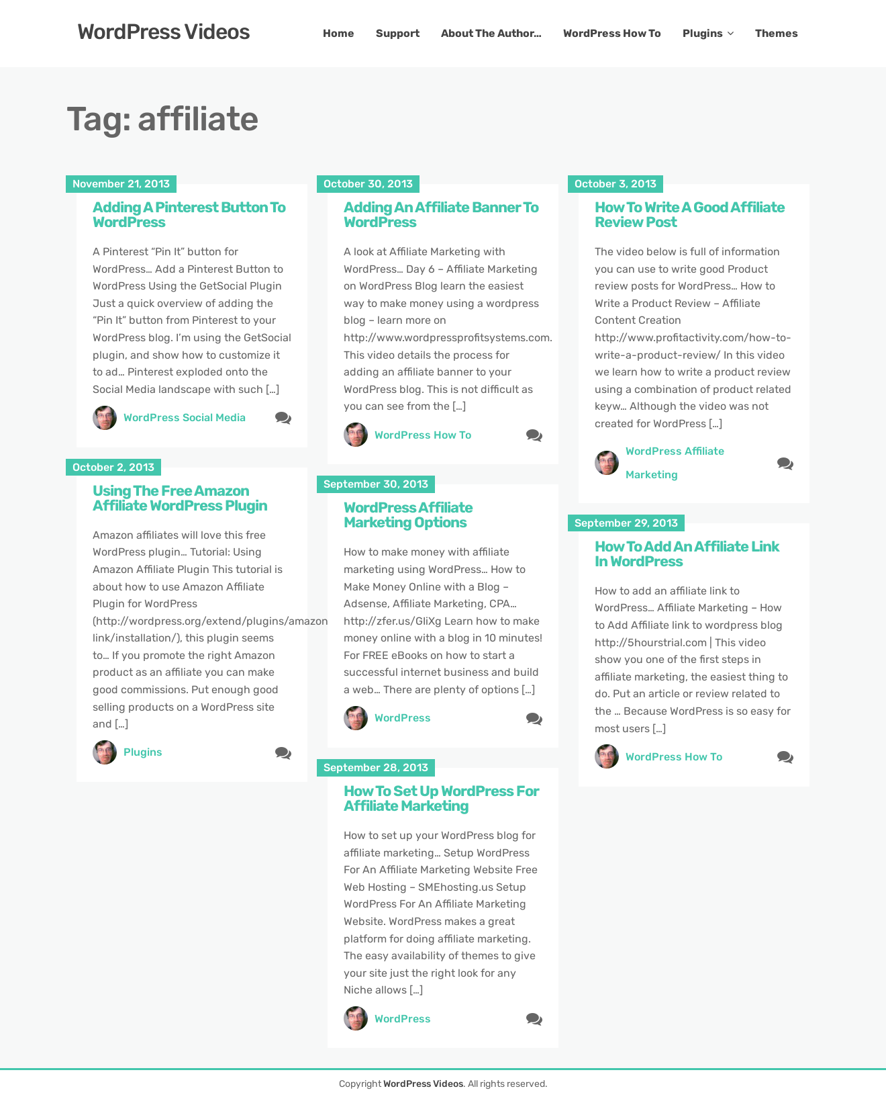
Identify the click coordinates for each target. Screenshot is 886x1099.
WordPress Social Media (185, 417)
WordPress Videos (163, 31)
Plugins (703, 33)
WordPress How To (612, 33)
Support (398, 33)
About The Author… (491, 33)
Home (338, 33)
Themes (776, 33)
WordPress (403, 717)
